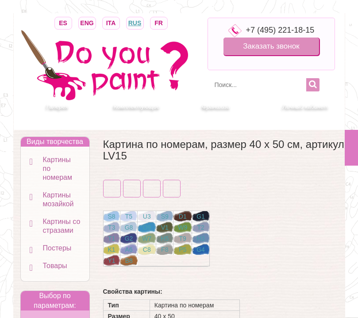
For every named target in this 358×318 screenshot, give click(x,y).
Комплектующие (137, 106)
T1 (111, 238)
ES (63, 22)
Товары (55, 265)
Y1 (111, 260)
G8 (129, 227)
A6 (128, 249)
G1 (200, 216)
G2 (129, 238)
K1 (111, 249)
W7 (146, 238)
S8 (111, 216)
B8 (129, 260)
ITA (111, 22)
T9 (182, 238)
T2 (200, 227)
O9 (146, 227)
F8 (164, 249)
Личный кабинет (305, 106)
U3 (147, 216)
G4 (200, 249)
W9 (182, 227)
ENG (87, 22)
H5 (165, 238)
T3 (111, 227)
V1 (165, 227)
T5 (128, 216)
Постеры (57, 248)
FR (158, 22)
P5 (182, 249)
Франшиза (216, 106)
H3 (201, 238)
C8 (147, 249)
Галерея (57, 106)
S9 (165, 216)
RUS (135, 22)
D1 (183, 216)
